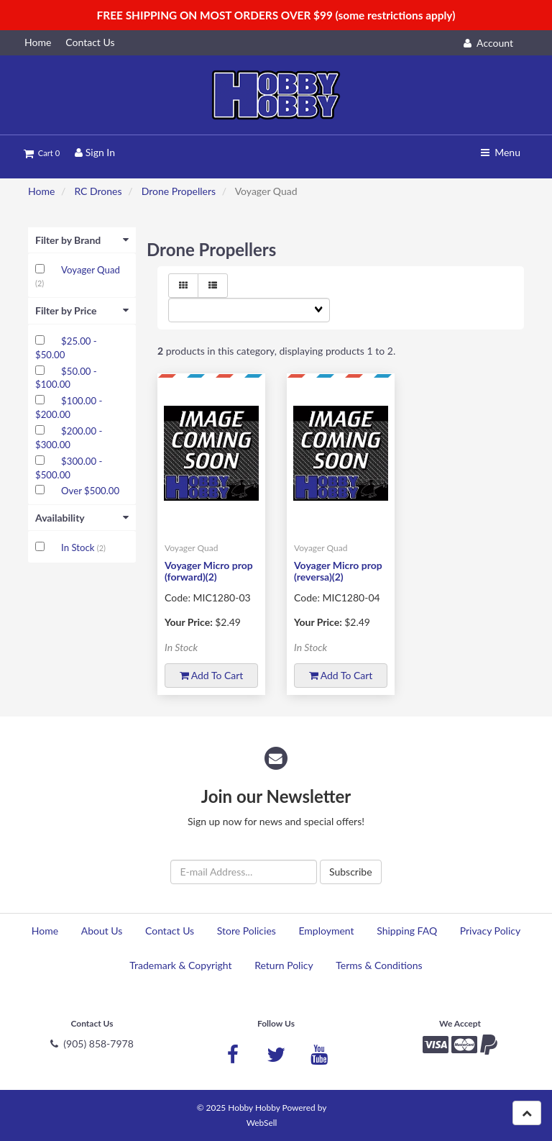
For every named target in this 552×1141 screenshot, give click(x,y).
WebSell (262, 1122)
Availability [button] (82, 518)
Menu (500, 152)
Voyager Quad (90, 270)
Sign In (95, 152)
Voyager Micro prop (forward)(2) (209, 570)
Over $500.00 (90, 490)
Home (41, 191)
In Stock (79, 547)
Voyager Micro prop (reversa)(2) (338, 570)
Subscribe (350, 871)
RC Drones (97, 191)
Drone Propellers (179, 191)
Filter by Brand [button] (82, 240)
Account (488, 43)
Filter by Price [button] (82, 310)
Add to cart (212, 675)
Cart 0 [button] (42, 153)
